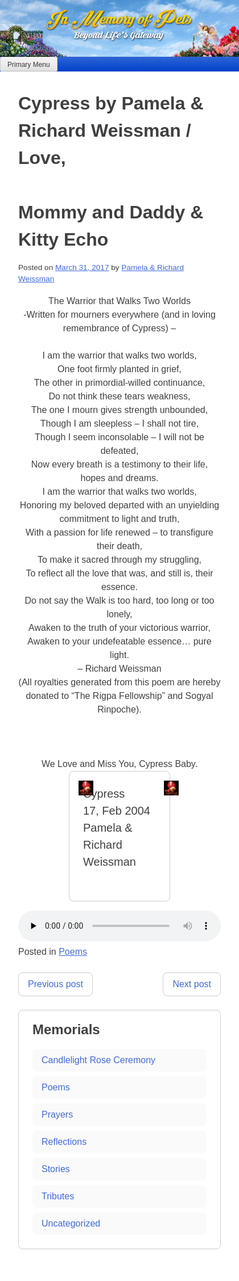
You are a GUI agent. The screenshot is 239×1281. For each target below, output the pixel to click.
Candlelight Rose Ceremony (98, 1060)
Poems (73, 951)
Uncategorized (71, 1223)
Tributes (58, 1196)
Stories (56, 1169)
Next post (191, 984)
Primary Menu (28, 65)
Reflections (64, 1142)
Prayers (57, 1114)
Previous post (55, 984)
